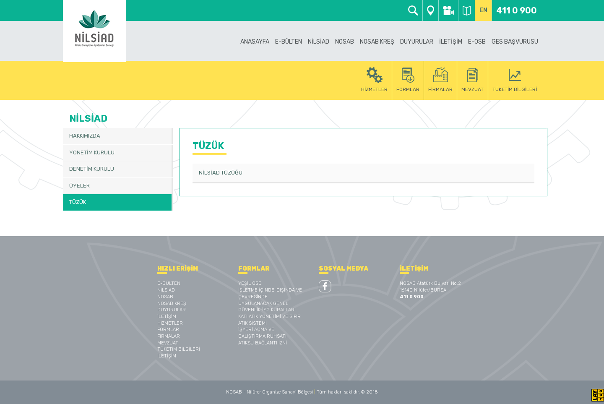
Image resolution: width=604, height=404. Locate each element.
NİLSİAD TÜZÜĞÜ (220, 172)
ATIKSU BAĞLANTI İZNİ (262, 343)
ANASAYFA (254, 41)
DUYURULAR (416, 41)
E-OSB (477, 41)
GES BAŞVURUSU (515, 41)
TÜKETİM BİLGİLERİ (178, 349)
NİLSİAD (166, 290)
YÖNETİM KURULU (92, 152)
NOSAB (165, 297)
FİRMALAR (168, 336)
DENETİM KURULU (91, 169)
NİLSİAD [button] (318, 41)
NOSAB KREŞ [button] (377, 41)
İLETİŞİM (450, 41)
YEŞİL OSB (250, 283)
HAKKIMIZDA (84, 136)
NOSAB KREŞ (171, 303)
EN (483, 10)
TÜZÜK (77, 202)
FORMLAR (168, 329)
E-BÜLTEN (288, 41)
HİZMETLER (170, 323)
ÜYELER (79, 185)
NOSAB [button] (344, 41)
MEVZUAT (167, 343)
